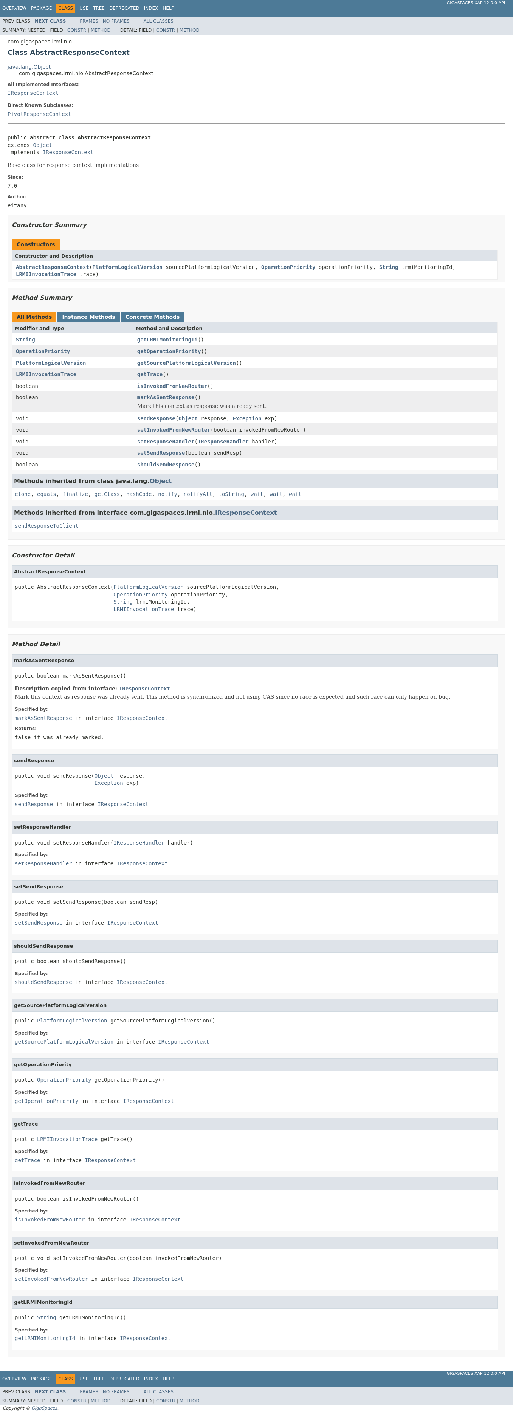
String (388, 267)
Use (83, 8)
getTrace (150, 374)
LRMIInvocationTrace (46, 274)
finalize (75, 494)
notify (167, 494)
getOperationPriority (169, 351)
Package (41, 8)
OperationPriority (288, 267)
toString (231, 494)
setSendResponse (161, 453)
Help (168, 8)
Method (101, 30)
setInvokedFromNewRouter (174, 430)
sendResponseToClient (47, 526)
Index (151, 8)
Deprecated (124, 8)
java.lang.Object (29, 67)
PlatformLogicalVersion (127, 267)
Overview (14, 8)
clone (23, 494)
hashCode (139, 494)
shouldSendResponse (166, 465)
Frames (89, 21)
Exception (247, 418)
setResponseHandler (166, 442)
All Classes (159, 21)
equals (46, 494)
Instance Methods (88, 317)
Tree (99, 8)
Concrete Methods (153, 317)
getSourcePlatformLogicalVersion (186, 363)
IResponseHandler (223, 442)
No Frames (116, 21)
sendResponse (156, 418)
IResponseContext (33, 93)
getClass (107, 494)
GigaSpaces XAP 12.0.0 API (476, 2)
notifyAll (198, 494)
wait (257, 494)
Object (42, 145)
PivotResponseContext (39, 114)
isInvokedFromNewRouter (172, 386)
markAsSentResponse (166, 397)
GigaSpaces (44, 1408)
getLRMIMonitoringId (167, 340)
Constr (76, 30)
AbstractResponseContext (52, 267)
